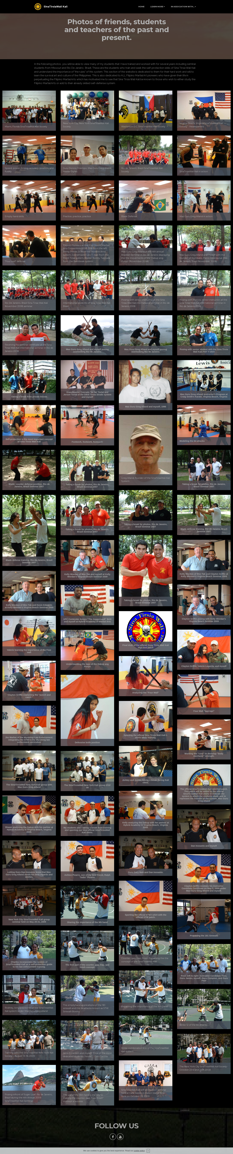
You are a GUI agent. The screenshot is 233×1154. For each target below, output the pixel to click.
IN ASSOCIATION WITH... (182, 7)
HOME (141, 7)
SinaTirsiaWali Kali (55, 6)
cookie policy (139, 1151)
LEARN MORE (156, 7)
